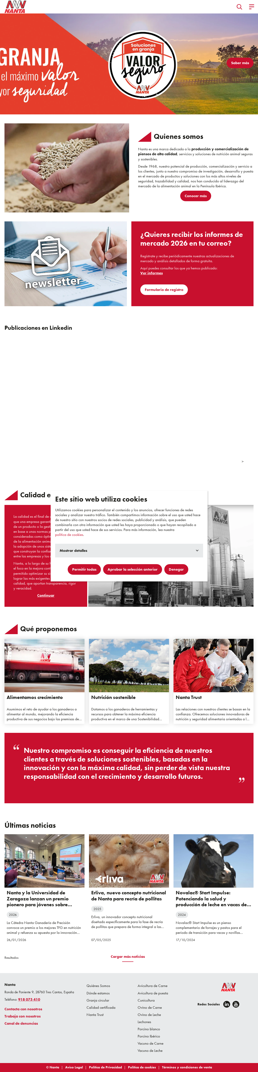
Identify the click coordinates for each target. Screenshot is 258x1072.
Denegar (176, 569)
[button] (239, 6)
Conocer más (196, 195)
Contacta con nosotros (23, 1009)
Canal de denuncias (21, 1023)
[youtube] (235, 1004)
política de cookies (69, 534)
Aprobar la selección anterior (133, 569)
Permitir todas (84, 569)
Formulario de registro (164, 289)
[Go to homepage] (15, 6)
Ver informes (151, 273)
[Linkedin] (226, 1004)
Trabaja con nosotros (22, 1016)
